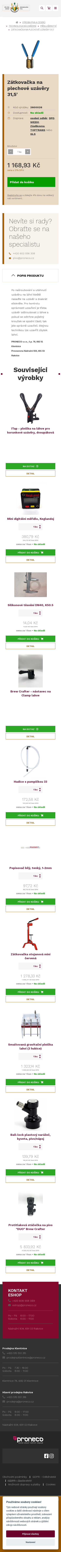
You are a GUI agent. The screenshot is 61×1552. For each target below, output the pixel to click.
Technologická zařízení (22, 26)
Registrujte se (14, 195)
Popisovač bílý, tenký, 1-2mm (30, 868)
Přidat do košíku (22, 182)
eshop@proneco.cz (22, 1305)
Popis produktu (30, 275)
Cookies (50, 1484)
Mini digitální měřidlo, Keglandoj (30, 518)
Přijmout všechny (30, 1534)
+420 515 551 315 (14, 1353)
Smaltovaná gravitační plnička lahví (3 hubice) (30, 1046)
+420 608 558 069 (21, 1300)
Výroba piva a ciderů (33, 22)
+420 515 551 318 (14, 1397)
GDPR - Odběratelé (44, 1476)
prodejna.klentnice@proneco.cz (23, 1357)
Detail (31, 473)
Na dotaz (30, 466)
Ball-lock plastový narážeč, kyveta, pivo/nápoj (30, 1136)
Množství (12, 146)
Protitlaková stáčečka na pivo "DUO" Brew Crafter (30, 1227)
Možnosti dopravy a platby (24, 1484)
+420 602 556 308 (22, 253)
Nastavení (30, 1542)
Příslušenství (48, 26)
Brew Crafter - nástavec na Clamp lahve (30, 693)
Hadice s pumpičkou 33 (30, 781)
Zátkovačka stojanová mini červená (30, 956)
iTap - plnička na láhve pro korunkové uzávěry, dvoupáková (30, 430)
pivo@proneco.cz (21, 258)
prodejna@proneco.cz (18, 1401)
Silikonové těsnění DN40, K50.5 (30, 605)
